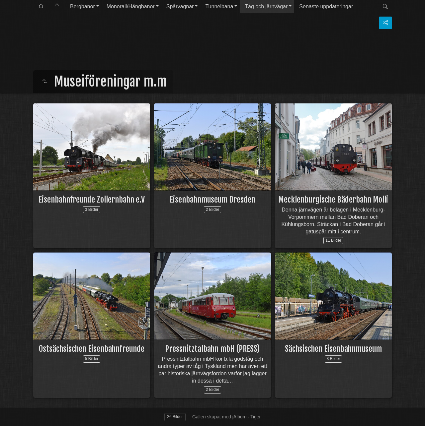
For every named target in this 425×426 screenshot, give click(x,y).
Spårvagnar (180, 6)
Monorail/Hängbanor (131, 6)
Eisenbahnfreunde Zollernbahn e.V (92, 200)
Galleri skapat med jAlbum (219, 416)
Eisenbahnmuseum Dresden (212, 200)
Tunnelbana (219, 6)
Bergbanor (82, 6)
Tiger (255, 416)
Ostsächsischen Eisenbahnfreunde (91, 349)
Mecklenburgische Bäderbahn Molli (333, 200)
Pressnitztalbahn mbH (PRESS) (212, 349)
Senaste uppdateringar (326, 6)
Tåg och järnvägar (266, 6)
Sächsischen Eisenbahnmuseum (333, 349)
